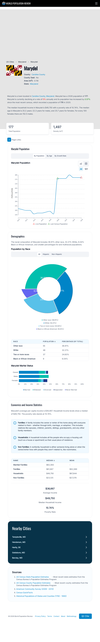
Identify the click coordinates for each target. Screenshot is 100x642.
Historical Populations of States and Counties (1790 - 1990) (41, 602)
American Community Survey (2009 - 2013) (35, 595)
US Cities (10, 62)
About (63, 623)
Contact (56, 623)
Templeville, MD (19, 543)
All (81, 169)
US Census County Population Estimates (33, 589)
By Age (49, 156)
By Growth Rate (60, 156)
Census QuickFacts (24, 599)
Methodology (71, 623)
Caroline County (38, 74)
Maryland (22, 62)
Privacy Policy (40, 623)
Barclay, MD (17, 564)
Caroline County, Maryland (43, 96)
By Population (39, 156)
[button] (96, 3)
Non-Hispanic (57, 257)
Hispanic (46, 257)
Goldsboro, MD (18, 559)
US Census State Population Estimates (32, 583)
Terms (49, 623)
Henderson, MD (18, 548)
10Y (86, 169)
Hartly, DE (16, 554)
